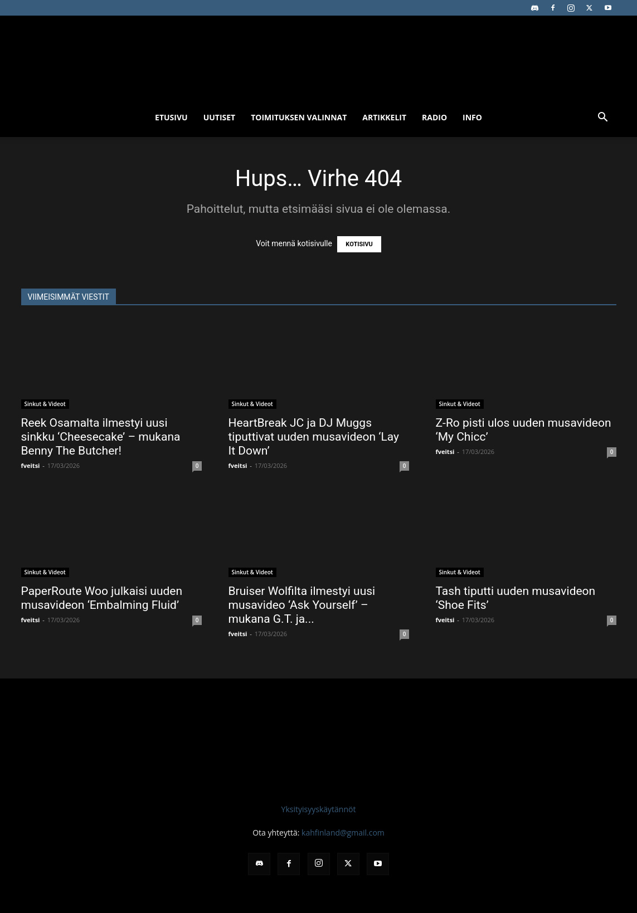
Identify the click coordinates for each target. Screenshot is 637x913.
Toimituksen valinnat (299, 117)
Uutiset (219, 117)
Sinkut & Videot (45, 404)
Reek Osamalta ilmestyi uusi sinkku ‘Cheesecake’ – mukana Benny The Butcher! (101, 436)
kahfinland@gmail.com (343, 832)
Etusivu (171, 117)
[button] (603, 118)
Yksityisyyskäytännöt (318, 809)
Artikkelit (384, 117)
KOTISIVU (359, 244)
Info (472, 117)
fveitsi (30, 465)
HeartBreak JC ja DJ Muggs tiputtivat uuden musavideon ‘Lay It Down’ (314, 436)
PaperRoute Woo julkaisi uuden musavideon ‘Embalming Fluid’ (102, 598)
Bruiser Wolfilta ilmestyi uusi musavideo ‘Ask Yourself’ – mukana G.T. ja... (302, 605)
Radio (434, 117)
